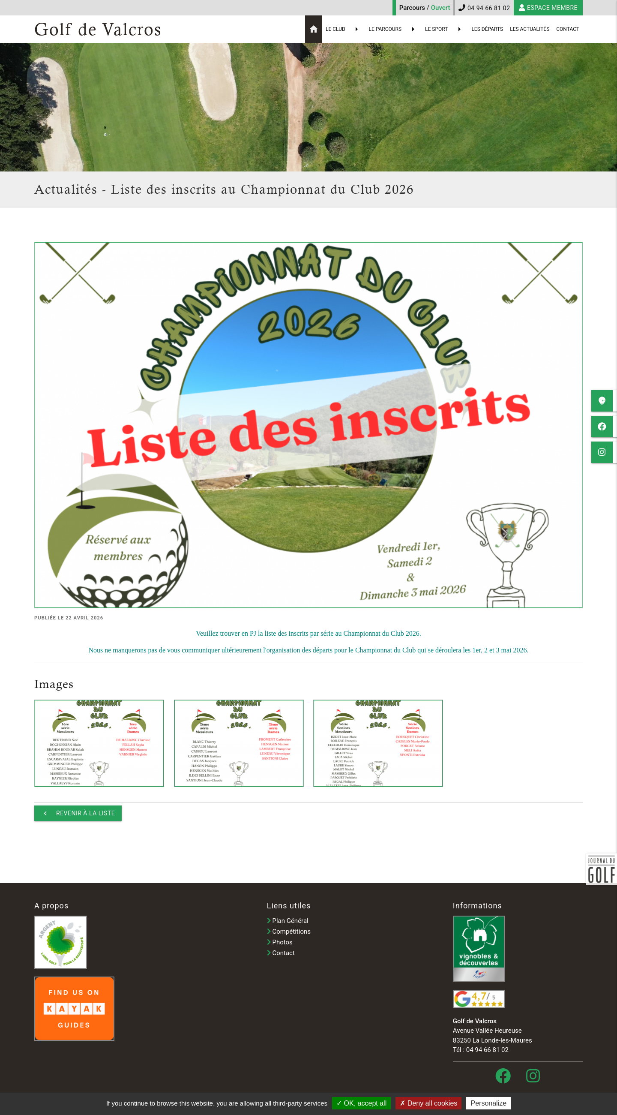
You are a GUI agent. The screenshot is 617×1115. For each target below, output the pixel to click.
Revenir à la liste (78, 813)
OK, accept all (361, 1103)
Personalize (488, 1103)
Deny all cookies (428, 1103)
